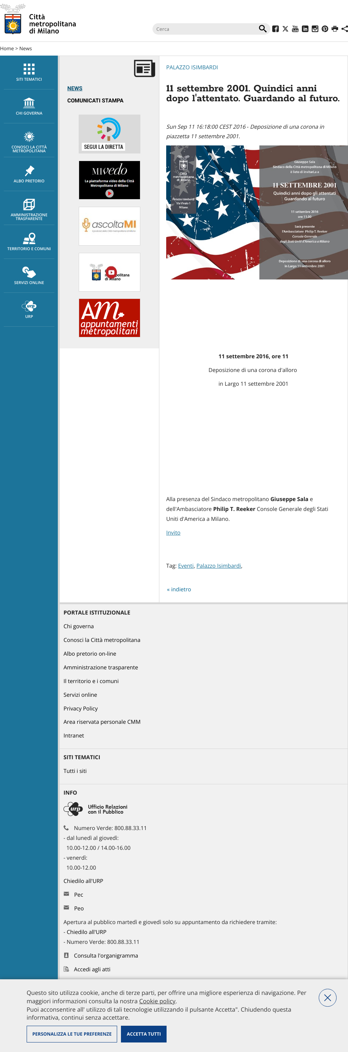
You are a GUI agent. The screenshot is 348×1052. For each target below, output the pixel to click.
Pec (78, 895)
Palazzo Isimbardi (192, 67)
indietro (181, 589)
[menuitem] (29, 72)
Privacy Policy (81, 708)
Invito (173, 532)
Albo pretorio (29, 174)
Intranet (74, 735)
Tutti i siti (75, 771)
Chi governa (79, 626)
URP (29, 309)
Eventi (186, 566)
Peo (79, 908)
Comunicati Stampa (95, 100)
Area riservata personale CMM (102, 722)
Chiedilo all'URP (84, 881)
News (25, 48)
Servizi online (29, 276)
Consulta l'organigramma (106, 955)
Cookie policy (157, 1001)
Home (7, 48)
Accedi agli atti (92, 969)
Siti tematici (29, 72)
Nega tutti (328, 998)
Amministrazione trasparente (29, 210)
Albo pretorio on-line (90, 654)
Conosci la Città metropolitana (29, 142)
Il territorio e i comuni (91, 681)
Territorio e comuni (29, 242)
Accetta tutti (143, 1034)
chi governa (29, 106)
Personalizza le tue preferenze (71, 1034)
